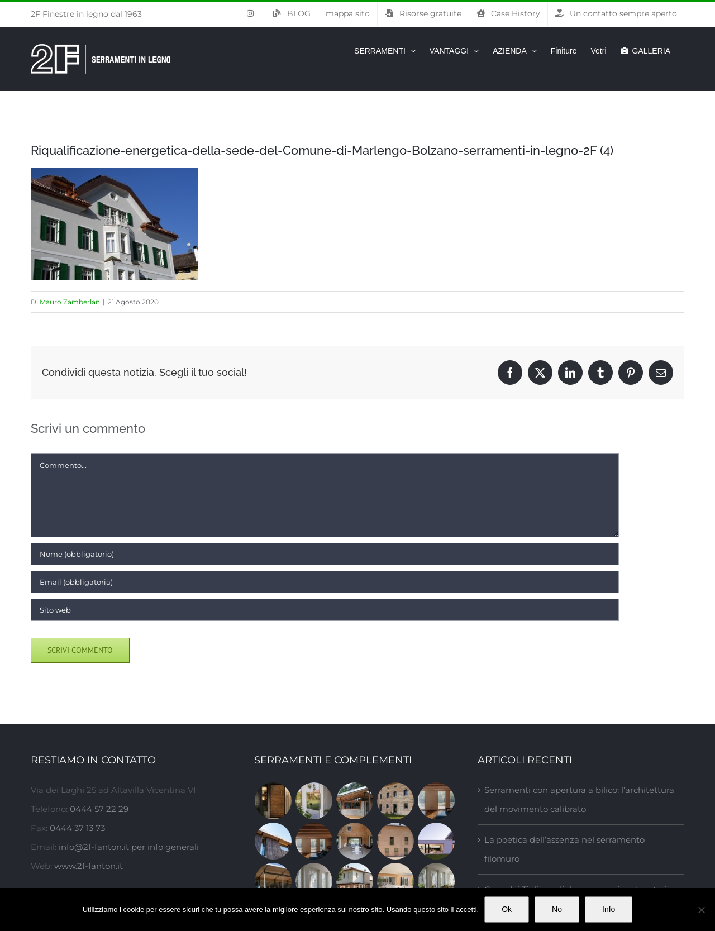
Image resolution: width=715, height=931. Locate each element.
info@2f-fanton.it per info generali (129, 847)
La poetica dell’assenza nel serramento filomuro (564, 849)
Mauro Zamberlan (70, 302)
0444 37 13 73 (77, 828)
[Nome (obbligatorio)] (325, 554)
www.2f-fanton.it (88, 866)
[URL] (325, 610)
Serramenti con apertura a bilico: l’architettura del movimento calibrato (579, 799)
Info (608, 909)
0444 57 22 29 (99, 809)
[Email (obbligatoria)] (325, 582)
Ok (507, 909)
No (557, 909)
